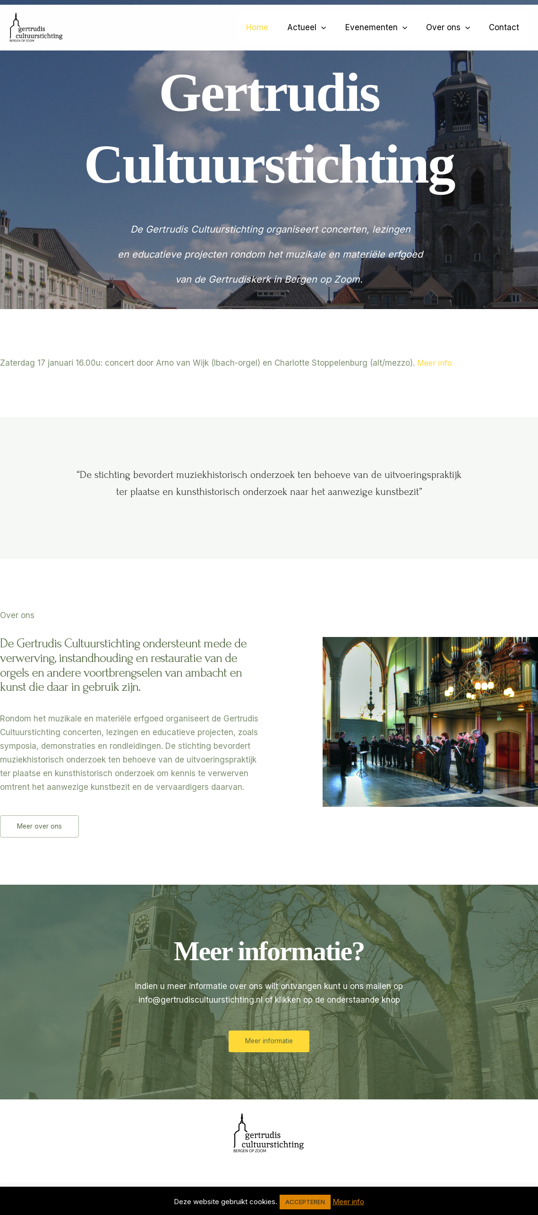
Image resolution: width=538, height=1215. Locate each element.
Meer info (435, 363)
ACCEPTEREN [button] (305, 1202)
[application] (331, 27)
